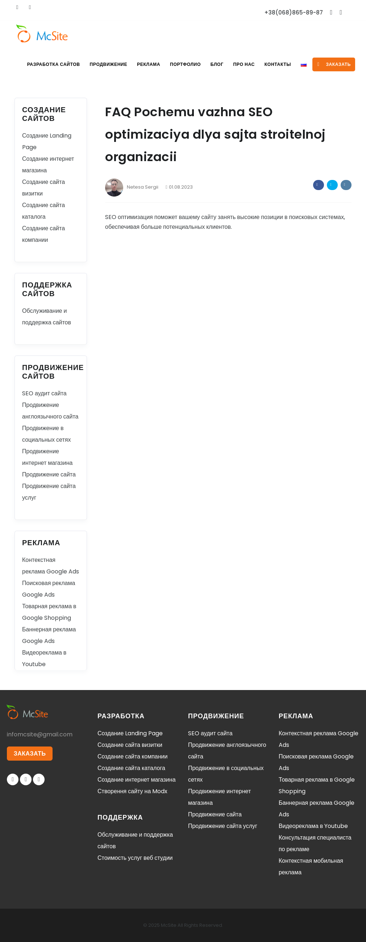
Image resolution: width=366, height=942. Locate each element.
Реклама (143, 64)
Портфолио (181, 64)
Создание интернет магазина (136, 779)
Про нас (241, 64)
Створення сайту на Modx (132, 791)
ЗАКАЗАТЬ (30, 753)
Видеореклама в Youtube (313, 826)
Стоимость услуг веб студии (134, 858)
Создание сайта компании (132, 756)
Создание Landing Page (130, 733)
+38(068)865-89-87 (293, 12)
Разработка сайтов (47, 64)
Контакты (276, 64)
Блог (213, 64)
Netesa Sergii (131, 187)
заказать (334, 64)
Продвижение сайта (49, 474)
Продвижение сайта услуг (222, 826)
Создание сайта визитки (129, 745)
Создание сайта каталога (131, 768)
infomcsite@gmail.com (39, 734)
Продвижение (102, 64)
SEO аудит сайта (44, 393)
